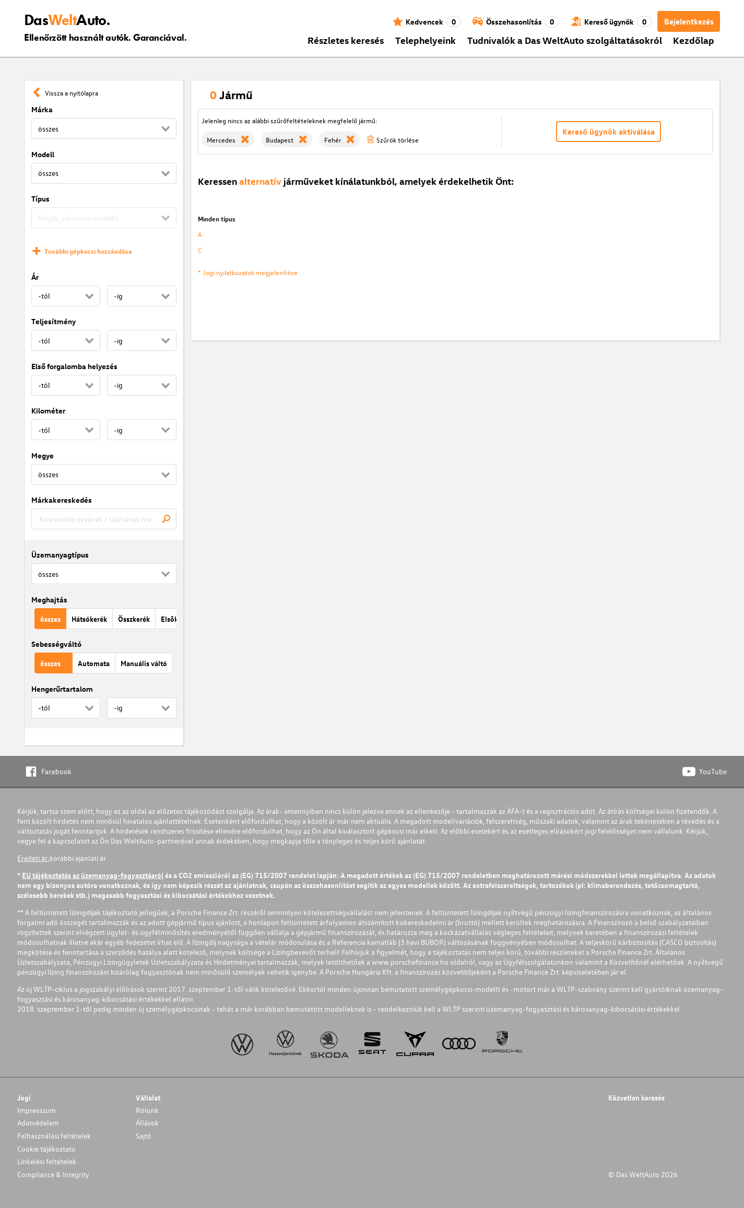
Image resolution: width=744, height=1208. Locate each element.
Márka (42, 109)
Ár (35, 277)
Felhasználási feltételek (54, 1136)
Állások (147, 1123)
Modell (42, 154)
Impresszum (36, 1110)
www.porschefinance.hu (410, 962)
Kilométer (48, 411)
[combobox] (103, 518)
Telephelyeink (425, 40)
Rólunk (147, 1110)
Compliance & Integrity (53, 1174)
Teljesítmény (53, 321)
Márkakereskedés (61, 500)
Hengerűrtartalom (62, 689)
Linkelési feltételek (46, 1161)
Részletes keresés (346, 40)
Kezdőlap (693, 40)
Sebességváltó (56, 644)
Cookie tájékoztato (46, 1149)
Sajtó (143, 1136)
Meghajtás (49, 600)
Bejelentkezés (689, 21)
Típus (40, 199)
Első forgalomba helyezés (74, 366)
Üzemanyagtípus (60, 555)
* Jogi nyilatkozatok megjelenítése (248, 272)
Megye (42, 455)
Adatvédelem (38, 1123)
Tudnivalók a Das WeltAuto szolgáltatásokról (564, 40)
